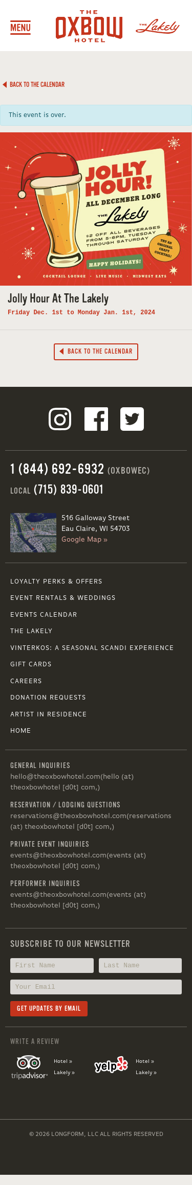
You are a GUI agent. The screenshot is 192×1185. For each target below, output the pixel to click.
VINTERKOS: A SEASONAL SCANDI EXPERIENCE (92, 648)
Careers (26, 681)
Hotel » (63, 1061)
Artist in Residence (48, 714)
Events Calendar (43, 615)
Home (20, 731)
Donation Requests (48, 697)
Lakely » (64, 1072)
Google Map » (84, 539)
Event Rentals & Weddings (63, 598)
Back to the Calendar (33, 84)
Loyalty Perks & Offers (56, 581)
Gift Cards (31, 664)
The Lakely (31, 631)
